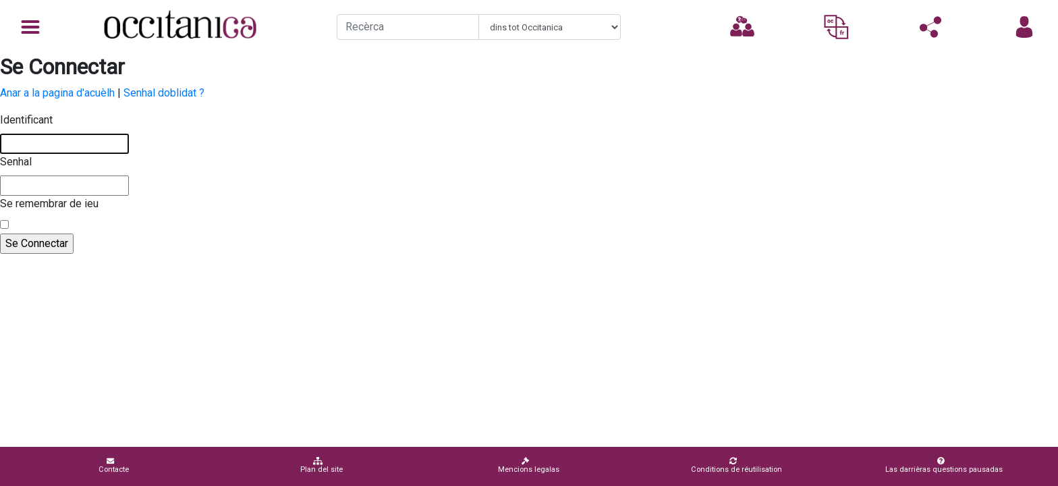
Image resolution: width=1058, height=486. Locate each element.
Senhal (16, 161)
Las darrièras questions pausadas (944, 465)
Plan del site (321, 465)
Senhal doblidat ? (163, 92)
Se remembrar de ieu (49, 203)
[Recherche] (408, 27)
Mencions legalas (528, 465)
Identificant (26, 119)
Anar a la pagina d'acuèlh (57, 92)
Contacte (114, 465)
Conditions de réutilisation (736, 465)
